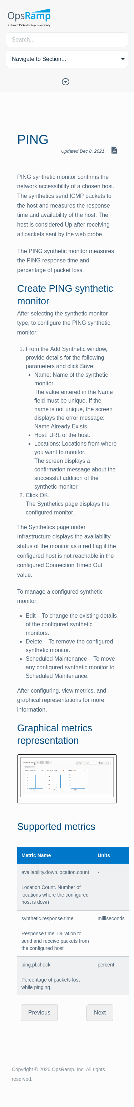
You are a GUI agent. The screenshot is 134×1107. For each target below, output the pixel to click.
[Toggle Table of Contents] (67, 81)
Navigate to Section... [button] (39, 59)
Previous (39, 1012)
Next (100, 1012)
